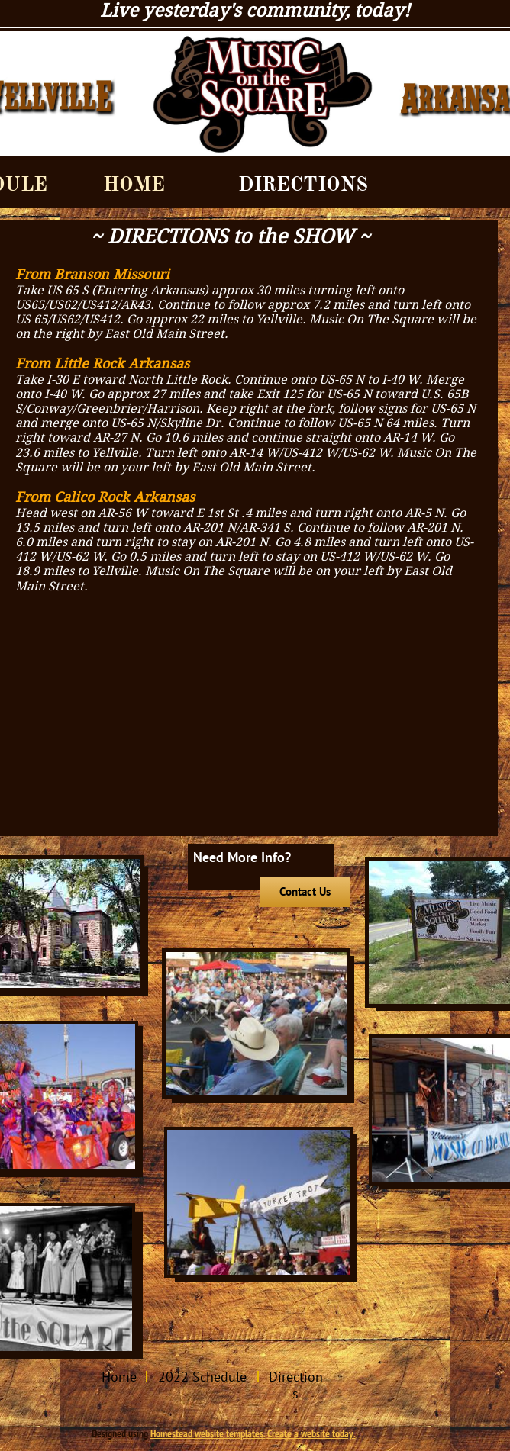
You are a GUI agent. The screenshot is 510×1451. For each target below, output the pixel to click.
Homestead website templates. (208, 1433)
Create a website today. (311, 1433)
